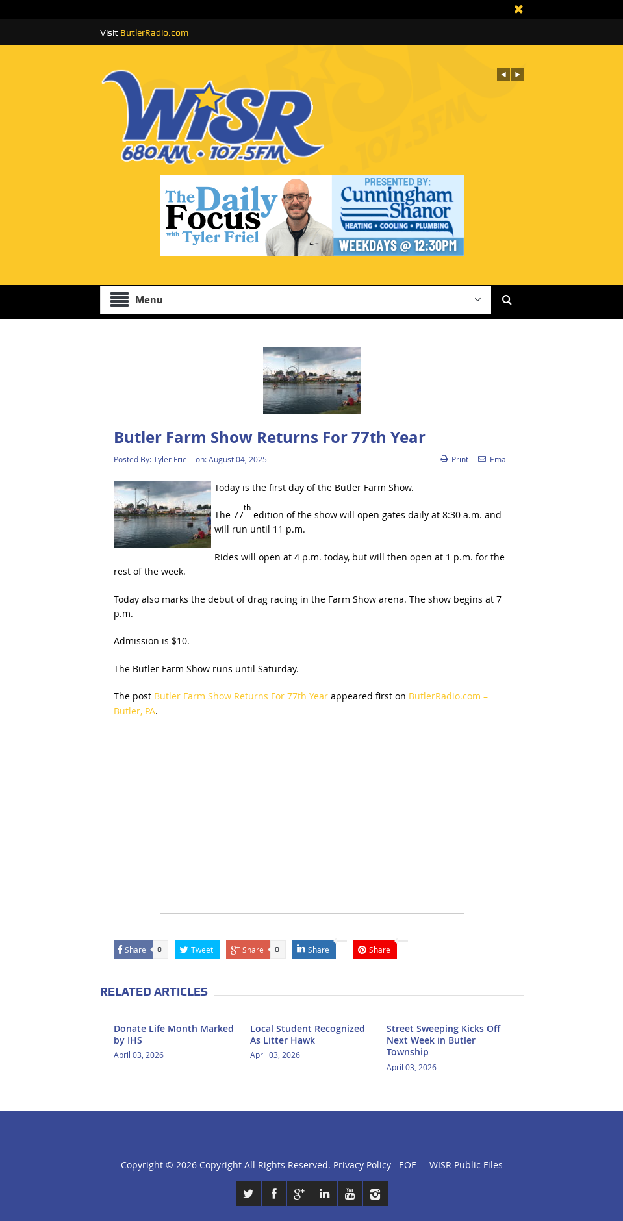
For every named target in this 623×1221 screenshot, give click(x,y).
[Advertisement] (312, 822)
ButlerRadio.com (154, 32)
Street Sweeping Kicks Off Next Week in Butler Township (443, 1040)
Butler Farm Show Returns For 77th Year (241, 696)
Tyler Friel (171, 459)
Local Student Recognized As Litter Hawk (307, 1034)
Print (454, 459)
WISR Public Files (466, 1165)
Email (494, 459)
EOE (405, 1165)
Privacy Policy (362, 1165)
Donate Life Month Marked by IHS (174, 1034)
